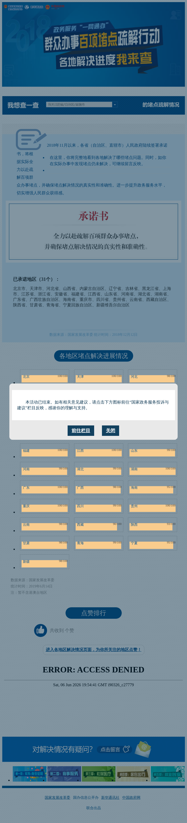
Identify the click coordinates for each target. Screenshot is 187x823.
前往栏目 (81, 430)
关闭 (110, 430)
